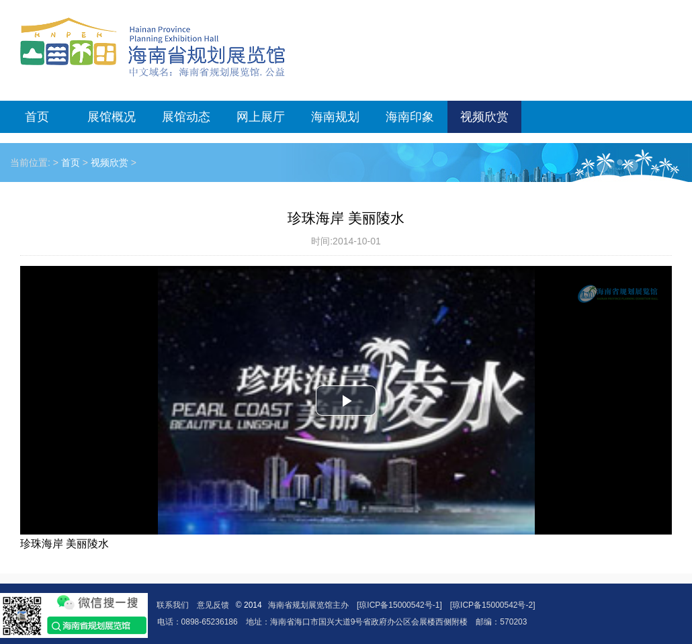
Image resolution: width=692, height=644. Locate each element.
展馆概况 (111, 117)
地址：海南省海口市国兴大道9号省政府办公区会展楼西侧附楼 (357, 622)
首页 (37, 117)
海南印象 (410, 117)
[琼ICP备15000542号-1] (399, 605)
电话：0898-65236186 (197, 622)
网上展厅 (260, 117)
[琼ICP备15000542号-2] (492, 605)
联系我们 (173, 605)
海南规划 (335, 117)
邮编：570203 (501, 622)
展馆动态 (186, 117)
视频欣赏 (484, 117)
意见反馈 (213, 605)
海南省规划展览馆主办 (308, 605)
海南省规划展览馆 (152, 47)
